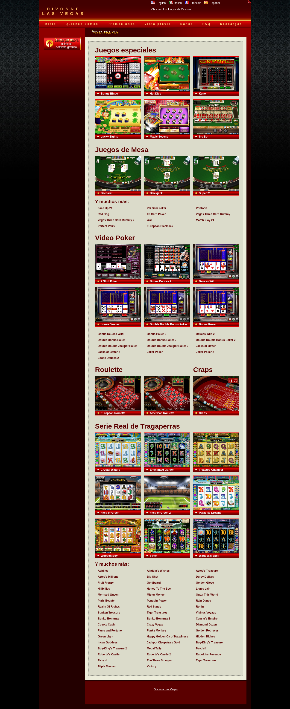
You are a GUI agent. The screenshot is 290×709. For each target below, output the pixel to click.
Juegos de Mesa (122, 149)
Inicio (50, 24)
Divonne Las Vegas (166, 689)
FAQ (206, 24)
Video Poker (115, 238)
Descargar (231, 24)
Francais (195, 3)
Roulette (109, 369)
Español (215, 3)
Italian (178, 3)
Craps (203, 369)
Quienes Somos (82, 24)
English (161, 3)
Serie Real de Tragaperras (137, 426)
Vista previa (158, 24)
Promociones (121, 24)
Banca (186, 24)
